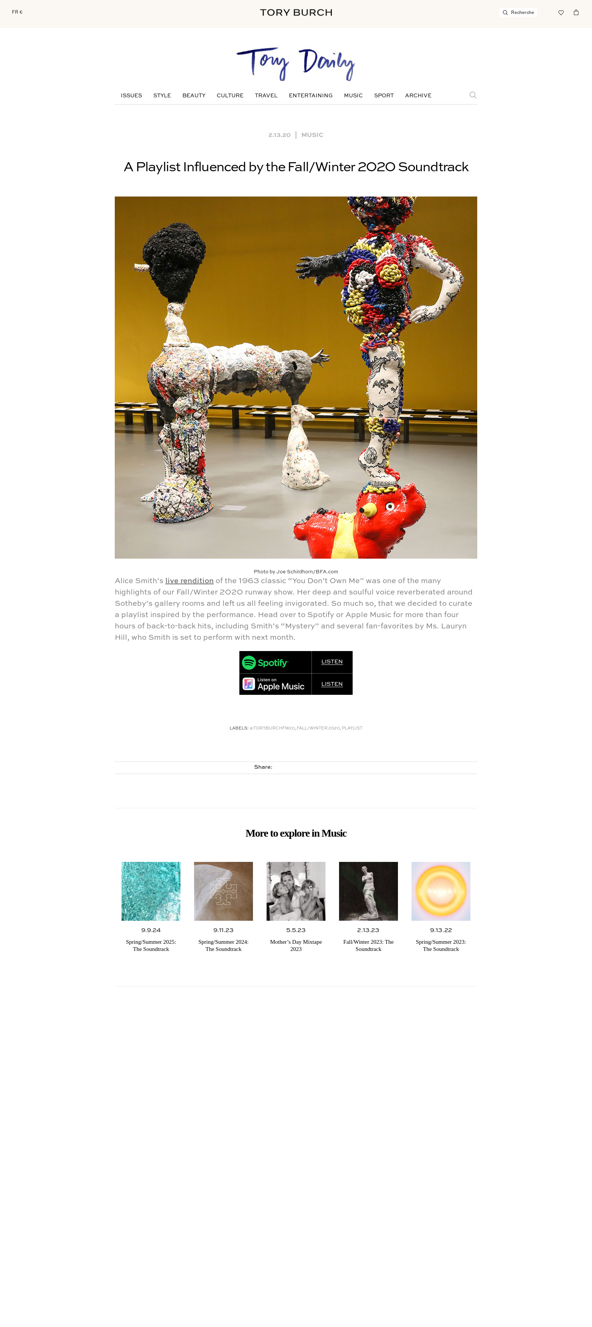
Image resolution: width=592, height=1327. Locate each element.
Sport (384, 95)
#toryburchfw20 (272, 728)
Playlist (352, 728)
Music (353, 95)
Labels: (239, 728)
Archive (418, 95)
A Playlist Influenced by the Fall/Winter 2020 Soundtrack (295, 167)
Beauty (193, 95)
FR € (17, 12)
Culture (230, 95)
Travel (266, 95)
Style (162, 95)
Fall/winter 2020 (318, 728)
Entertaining (311, 95)
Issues (131, 95)
